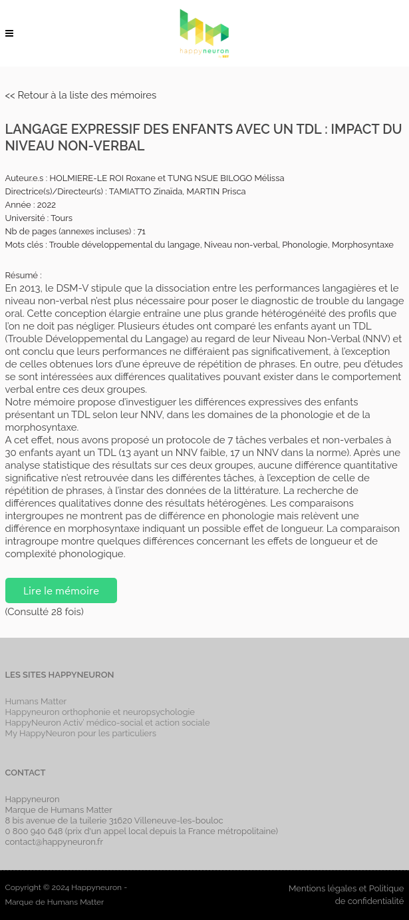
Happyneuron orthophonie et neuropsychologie (100, 712)
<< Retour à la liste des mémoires (81, 95)
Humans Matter (36, 701)
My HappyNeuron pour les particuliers (81, 733)
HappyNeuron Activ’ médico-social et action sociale (107, 723)
